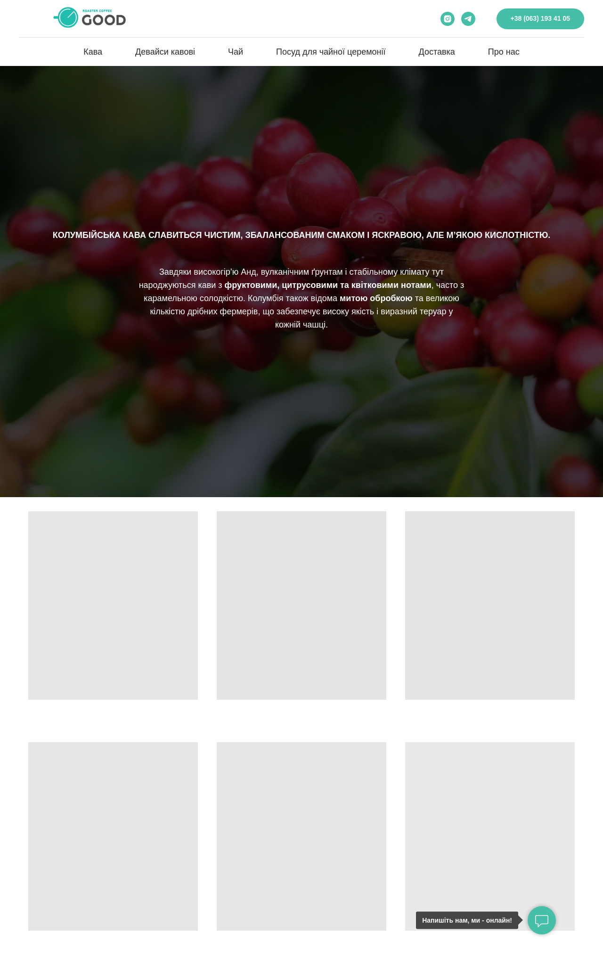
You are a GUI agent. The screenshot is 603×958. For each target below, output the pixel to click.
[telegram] (468, 19)
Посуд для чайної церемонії (330, 52)
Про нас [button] (504, 52)
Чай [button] (235, 52)
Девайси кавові (165, 52)
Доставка (437, 52)
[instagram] (447, 19)
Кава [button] (92, 52)
